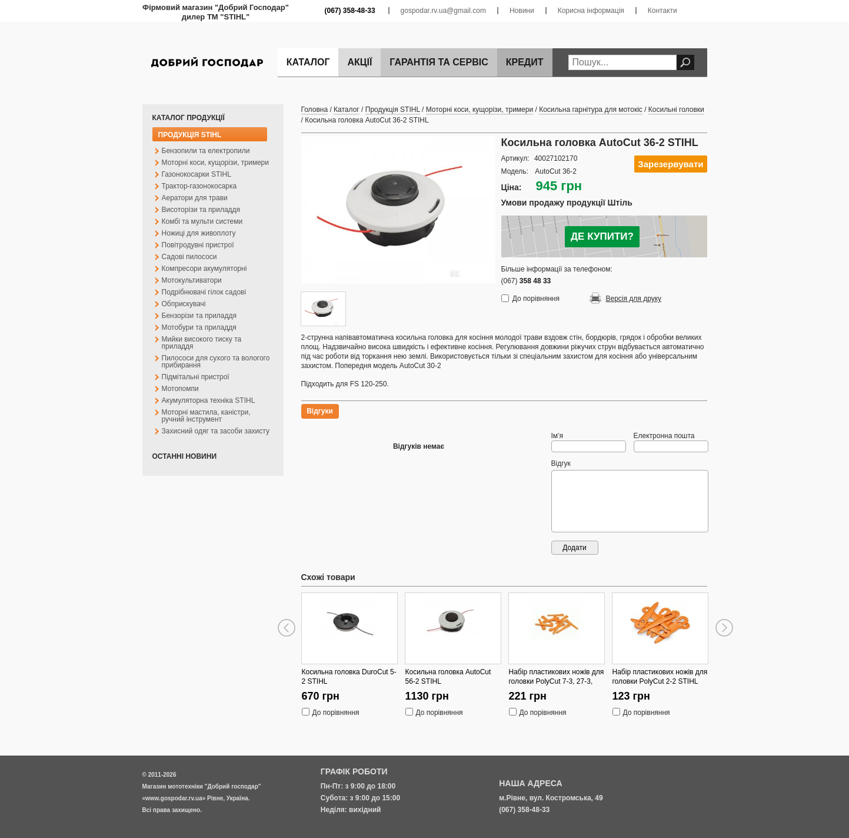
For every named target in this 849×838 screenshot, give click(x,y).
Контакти (662, 10)
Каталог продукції (188, 117)
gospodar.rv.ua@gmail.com (443, 10)
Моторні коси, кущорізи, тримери (480, 109)
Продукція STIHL (190, 135)
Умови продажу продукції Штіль (566, 202)
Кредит (525, 62)
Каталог (308, 62)
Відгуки (320, 411)
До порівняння (536, 298)
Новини (522, 10)
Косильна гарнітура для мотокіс (590, 109)
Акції (359, 62)
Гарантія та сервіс (438, 62)
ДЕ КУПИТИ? (602, 236)
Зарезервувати (670, 164)
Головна (314, 109)
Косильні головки (676, 109)
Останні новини (184, 456)
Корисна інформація (591, 10)
